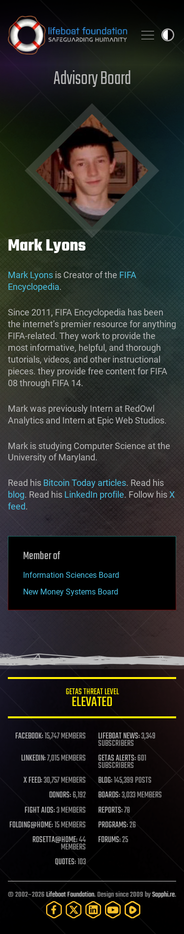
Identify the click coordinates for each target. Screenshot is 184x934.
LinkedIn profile (94, 494)
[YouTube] (113, 909)
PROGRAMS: (113, 825)
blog (16, 494)
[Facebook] (54, 909)
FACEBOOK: (29, 736)
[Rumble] (132, 909)
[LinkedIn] (93, 909)
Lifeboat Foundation (70, 895)
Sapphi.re (163, 895)
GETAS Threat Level (92, 699)
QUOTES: (65, 862)
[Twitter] (73, 909)
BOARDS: (109, 795)
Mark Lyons (30, 275)
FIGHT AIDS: (40, 810)
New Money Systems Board (70, 591)
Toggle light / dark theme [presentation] (167, 34)
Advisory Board (92, 79)
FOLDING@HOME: (31, 825)
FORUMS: (109, 840)
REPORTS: (110, 810)
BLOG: (105, 780)
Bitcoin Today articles (84, 483)
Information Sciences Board (71, 575)
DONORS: (60, 795)
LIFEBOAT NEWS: (119, 736)
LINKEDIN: (33, 758)
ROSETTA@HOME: (55, 840)
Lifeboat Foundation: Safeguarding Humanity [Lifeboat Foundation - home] (67, 35)
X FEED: (33, 780)
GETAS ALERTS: (117, 758)
